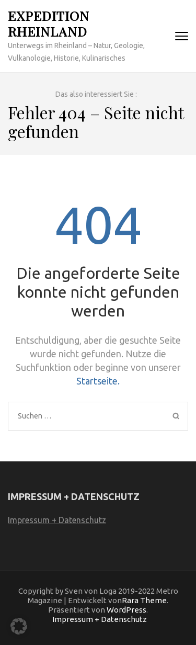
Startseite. (98, 381)
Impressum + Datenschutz (57, 520)
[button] (19, 626)
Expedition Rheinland (48, 23)
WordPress (126, 609)
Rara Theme (144, 600)
